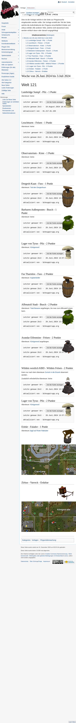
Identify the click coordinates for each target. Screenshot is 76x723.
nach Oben (72, 722)
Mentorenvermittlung (8, 49)
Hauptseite (5, 23)
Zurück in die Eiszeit (52, 372)
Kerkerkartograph (10, 52)
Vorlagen (35, 540)
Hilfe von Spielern (7, 65)
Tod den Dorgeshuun (38, 187)
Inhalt (10, 30)
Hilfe (3, 94)
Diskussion (31, 8)
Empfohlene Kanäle (8, 76)
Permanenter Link (8, 110)
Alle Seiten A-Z (6, 80)
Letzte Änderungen (8, 88)
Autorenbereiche (10, 62)
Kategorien (26, 540)
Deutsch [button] (64, 2)
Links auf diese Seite (9, 99)
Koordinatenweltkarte (10, 44)
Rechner (10, 59)
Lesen (22, 13)
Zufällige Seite (6, 90)
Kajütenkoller (35, 278)
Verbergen (50, 35)
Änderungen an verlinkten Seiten (10, 102)
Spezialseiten (6, 106)
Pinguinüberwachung (48, 540)
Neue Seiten (6, 85)
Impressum (46, 561)
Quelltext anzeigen (32, 13)
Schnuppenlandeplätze (10, 32)
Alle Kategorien (6, 82)
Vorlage (22, 8)
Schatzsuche (10, 35)
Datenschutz (24, 561)
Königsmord (34, 247)
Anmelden (71, 2)
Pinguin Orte (6, 47)
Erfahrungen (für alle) (8, 67)
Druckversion (6, 108)
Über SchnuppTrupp (36, 561)
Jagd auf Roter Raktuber (39, 431)
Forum (4, 26)
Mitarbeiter (5, 70)
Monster (10, 38)
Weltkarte (10, 41)
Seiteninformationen (8, 113)
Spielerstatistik (10, 55)
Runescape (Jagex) (8, 73)
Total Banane (35, 308)
